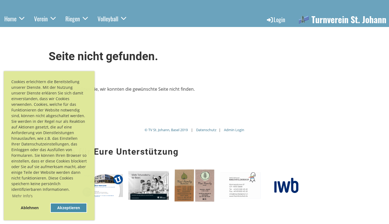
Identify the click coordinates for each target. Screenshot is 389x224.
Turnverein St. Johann (348, 19)
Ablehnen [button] (30, 207)
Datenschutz (206, 129)
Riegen (76, 18)
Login (275, 19)
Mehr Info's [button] (22, 195)
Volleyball (112, 18)
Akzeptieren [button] (68, 207)
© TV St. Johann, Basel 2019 (166, 129)
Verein (45, 18)
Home (14, 18)
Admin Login (234, 129)
